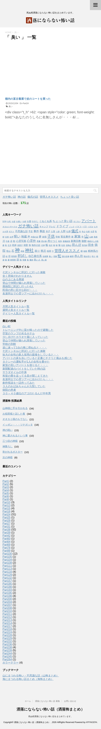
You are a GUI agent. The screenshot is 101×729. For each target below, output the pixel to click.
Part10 (6, 502)
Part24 (26, 103)
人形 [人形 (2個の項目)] (53, 231)
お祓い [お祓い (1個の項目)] (19, 221)
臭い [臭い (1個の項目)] (51, 256)
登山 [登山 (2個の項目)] (8, 251)
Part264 (7, 659)
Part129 (7, 574)
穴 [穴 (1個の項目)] (53, 251)
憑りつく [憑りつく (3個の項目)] (52, 241)
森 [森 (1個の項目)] (3, 245)
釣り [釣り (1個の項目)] (93, 256)
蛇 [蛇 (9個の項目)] (59, 256)
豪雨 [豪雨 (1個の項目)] (72, 256)
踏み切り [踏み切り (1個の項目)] (87, 256)
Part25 (6, 517)
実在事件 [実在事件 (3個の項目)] (66, 236)
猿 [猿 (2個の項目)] (59, 245)
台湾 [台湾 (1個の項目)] (11, 237)
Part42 (6, 535)
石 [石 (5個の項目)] (12, 250)
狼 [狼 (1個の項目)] (54, 245)
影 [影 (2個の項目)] (14, 241)
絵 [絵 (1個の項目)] (7, 256)
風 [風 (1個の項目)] (21, 260)
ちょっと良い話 (69, 196)
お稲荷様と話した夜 (14, 413)
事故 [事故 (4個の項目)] (42, 231)
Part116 (7, 571)
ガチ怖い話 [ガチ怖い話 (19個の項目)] (28, 226)
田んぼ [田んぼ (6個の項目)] (76, 245)
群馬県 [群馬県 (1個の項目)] (14, 256)
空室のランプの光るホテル (19, 333)
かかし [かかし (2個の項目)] (35, 221)
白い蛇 (7, 326)
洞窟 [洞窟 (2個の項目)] (25, 245)
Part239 (7, 650)
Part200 (7, 599)
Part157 (7, 580)
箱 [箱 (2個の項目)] (82, 251)
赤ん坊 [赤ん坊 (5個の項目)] (78, 256)
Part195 (7, 593)
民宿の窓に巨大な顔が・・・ (20, 290)
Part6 (6, 496)
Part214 (7, 623)
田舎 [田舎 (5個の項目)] (91, 245)
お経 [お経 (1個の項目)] (24, 221)
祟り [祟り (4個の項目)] (37, 250)
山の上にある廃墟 (13, 279)
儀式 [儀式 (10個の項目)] (74, 231)
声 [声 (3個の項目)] (29, 236)
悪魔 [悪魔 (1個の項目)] (38, 241)
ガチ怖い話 (9, 196)
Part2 (6, 484)
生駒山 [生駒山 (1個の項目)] (68, 245)
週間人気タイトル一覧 (16, 310)
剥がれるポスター (13, 451)
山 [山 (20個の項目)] (86, 236)
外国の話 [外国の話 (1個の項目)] (34, 237)
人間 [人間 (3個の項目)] (62, 231)
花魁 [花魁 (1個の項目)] (55, 256)
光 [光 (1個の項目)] (80, 231)
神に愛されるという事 (15, 435)
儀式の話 (32, 196)
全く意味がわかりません (17, 275)
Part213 (7, 620)
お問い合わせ (70, 701)
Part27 (6, 523)
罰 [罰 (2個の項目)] (9, 256)
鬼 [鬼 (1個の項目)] (28, 260)
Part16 (6, 511)
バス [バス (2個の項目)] (85, 226)
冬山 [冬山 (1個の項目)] (83, 231)
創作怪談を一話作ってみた (19, 382)
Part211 (7, 614)
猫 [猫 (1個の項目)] (57, 245)
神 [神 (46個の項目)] (17, 250)
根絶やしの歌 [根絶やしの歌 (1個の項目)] (92, 241)
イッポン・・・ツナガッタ (18, 424)
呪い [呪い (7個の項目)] (17, 236)
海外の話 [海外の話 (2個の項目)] (36, 245)
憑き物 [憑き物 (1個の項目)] (44, 241)
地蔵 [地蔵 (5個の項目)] (24, 236)
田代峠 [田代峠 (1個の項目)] (84, 245)
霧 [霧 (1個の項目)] (9, 260)
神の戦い (8, 430)
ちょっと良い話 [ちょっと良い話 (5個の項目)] (62, 221)
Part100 (7, 553)
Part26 (6, 520)
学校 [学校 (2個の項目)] (58, 237)
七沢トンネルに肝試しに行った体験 (24, 272)
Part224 (7, 632)
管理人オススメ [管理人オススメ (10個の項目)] (67, 250)
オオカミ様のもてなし (15, 419)
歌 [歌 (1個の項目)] (6, 245)
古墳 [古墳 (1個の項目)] (7, 237)
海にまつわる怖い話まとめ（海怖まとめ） (28, 679)
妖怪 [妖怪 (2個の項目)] (44, 237)
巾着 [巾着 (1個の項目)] (7, 241)
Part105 (7, 556)
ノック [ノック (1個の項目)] (71, 227)
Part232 (7, 641)
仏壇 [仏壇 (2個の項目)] (68, 231)
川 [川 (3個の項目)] (4, 241)
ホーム (28, 701)
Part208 (7, 608)
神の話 (22, 196)
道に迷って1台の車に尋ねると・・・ (25, 347)
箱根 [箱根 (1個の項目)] (85, 251)
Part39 (6, 532)
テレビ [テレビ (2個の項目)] (52, 226)
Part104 (7, 559)
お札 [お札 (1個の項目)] (9, 221)
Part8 (6, 499)
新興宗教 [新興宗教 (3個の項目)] (76, 241)
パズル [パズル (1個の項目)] (90, 227)
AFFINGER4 (91, 722)
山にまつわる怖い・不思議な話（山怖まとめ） (31, 675)
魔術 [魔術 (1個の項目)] (31, 260)
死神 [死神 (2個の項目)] (14, 245)
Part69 (6, 544)
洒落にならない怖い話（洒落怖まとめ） (51, 709)
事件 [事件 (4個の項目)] (36, 231)
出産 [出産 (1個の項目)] (88, 231)
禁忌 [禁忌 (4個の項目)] (43, 250)
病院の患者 (9, 389)
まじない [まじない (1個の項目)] (77, 221)
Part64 (6, 541)
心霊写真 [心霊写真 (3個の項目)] (21, 241)
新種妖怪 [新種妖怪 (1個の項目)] (66, 241)
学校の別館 (9, 344)
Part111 (7, 565)
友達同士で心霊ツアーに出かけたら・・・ (28, 293)
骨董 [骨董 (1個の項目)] (24, 260)
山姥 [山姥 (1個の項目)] (91, 237)
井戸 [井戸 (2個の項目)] (48, 231)
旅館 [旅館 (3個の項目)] (84, 241)
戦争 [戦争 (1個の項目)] (60, 241)
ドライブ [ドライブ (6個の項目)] (62, 226)
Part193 (7, 590)
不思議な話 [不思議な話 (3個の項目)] (21, 231)
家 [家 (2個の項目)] (72, 237)
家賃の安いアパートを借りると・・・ (25, 365)
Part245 (7, 656)
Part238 (7, 647)
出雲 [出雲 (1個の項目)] (92, 231)
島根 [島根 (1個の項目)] (95, 237)
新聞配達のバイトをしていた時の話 (24, 368)
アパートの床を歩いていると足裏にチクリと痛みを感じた (37, 358)
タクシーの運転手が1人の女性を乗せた (26, 361)
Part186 (7, 586)
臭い (11, 106)
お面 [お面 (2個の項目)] (29, 221)
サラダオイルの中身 (15, 372)
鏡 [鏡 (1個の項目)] (6, 260)
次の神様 (8, 457)
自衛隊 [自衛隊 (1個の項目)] (45, 256)
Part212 (7, 617)
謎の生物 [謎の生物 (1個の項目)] (65, 256)
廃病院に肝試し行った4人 (18, 286)
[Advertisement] (33, 65)
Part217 (7, 626)
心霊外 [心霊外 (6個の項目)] (31, 241)
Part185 (7, 583)
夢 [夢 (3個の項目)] (40, 236)
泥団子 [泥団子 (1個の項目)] (20, 245)
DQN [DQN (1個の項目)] (5, 221)
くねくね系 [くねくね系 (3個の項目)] (45, 221)
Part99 (6, 550)
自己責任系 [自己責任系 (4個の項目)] (35, 255)
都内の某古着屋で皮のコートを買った (28, 98)
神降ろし (8, 446)
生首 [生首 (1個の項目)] (63, 245)
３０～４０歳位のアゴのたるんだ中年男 (27, 393)
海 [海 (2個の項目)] (30, 245)
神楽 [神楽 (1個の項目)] (22, 251)
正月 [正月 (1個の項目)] (9, 245)
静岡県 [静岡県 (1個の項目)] (13, 260)
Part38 (6, 529)
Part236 (7, 644)
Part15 (6, 508)
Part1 (6, 481)
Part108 (7, 562)
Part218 (7, 629)
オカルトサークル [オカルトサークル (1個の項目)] (10, 227)
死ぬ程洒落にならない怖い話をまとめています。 (50, 716)
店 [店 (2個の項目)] (11, 241)
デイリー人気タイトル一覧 (19, 313)
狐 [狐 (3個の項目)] (46, 245)
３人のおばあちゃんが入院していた (24, 386)
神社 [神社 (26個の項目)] (29, 250)
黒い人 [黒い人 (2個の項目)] (37, 259)
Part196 (7, 596)
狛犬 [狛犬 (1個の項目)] (51, 245)
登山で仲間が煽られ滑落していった (24, 282)
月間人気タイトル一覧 (16, 306)
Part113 (7, 568)
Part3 (6, 487)
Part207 (7, 605)
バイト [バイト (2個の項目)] (78, 226)
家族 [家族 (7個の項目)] (77, 236)
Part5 (6, 493)
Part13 (6, 505)
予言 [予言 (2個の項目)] (30, 231)
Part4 (6, 490)
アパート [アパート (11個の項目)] (88, 221)
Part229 (7, 638)
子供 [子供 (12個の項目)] (51, 236)
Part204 (7, 602)
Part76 (6, 547)
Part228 (7, 635)
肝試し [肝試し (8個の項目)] (23, 256)
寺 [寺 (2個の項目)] (82, 237)
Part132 (7, 577)
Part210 (7, 611)
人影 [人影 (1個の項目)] (58, 231)
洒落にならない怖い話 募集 (47, 701)
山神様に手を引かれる (15, 408)
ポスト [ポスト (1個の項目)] (11, 231)
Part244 (7, 653)
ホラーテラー (11, 662)
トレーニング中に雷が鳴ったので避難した (28, 329)
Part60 (6, 538)
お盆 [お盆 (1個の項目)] (13, 221)
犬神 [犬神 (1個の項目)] (43, 245)
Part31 (6, 526)
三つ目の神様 (10, 440)
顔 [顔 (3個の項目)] (18, 259)
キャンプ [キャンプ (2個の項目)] (43, 226)
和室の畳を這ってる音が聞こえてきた (25, 375)
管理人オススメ (49, 196)
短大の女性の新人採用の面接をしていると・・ (31, 354)
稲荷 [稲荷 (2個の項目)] (49, 251)
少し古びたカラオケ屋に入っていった (25, 337)
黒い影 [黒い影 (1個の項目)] (44, 260)
